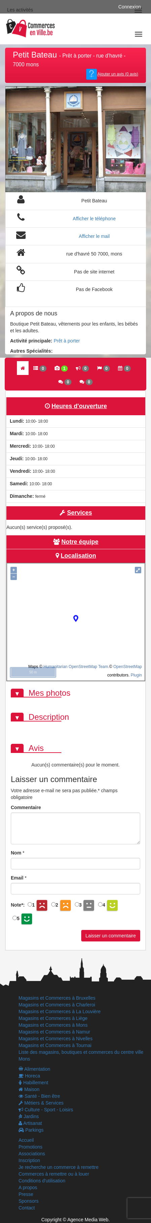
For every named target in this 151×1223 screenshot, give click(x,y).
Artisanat (30, 1123)
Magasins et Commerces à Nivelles (55, 1038)
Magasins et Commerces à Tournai (55, 1045)
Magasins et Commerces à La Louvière (60, 1011)
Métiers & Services (41, 1103)
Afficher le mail (94, 236)
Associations (32, 1153)
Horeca (29, 1076)
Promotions (30, 1147)
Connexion (129, 6)
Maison (29, 1089)
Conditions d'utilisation (42, 1180)
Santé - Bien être (39, 1096)
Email (17, 878)
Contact (27, 1207)
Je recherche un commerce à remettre (58, 1167)
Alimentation (34, 1069)
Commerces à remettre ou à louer (54, 1174)
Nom (16, 852)
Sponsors (28, 1201)
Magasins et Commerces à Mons (53, 1025)
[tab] (23, 368)
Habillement (33, 1082)
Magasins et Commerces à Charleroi (57, 1004)
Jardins (29, 1116)
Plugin (135, 675)
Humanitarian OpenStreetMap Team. (76, 666)
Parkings (31, 1130)
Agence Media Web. (88, 1219)
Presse (26, 1194)
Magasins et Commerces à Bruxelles (57, 998)
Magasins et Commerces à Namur (54, 1032)
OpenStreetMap (127, 666)
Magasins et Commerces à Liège (53, 1018)
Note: (18, 905)
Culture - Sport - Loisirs (46, 1109)
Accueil (26, 1140)
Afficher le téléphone (94, 218)
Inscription (29, 1160)
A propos (28, 1187)
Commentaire (26, 807)
